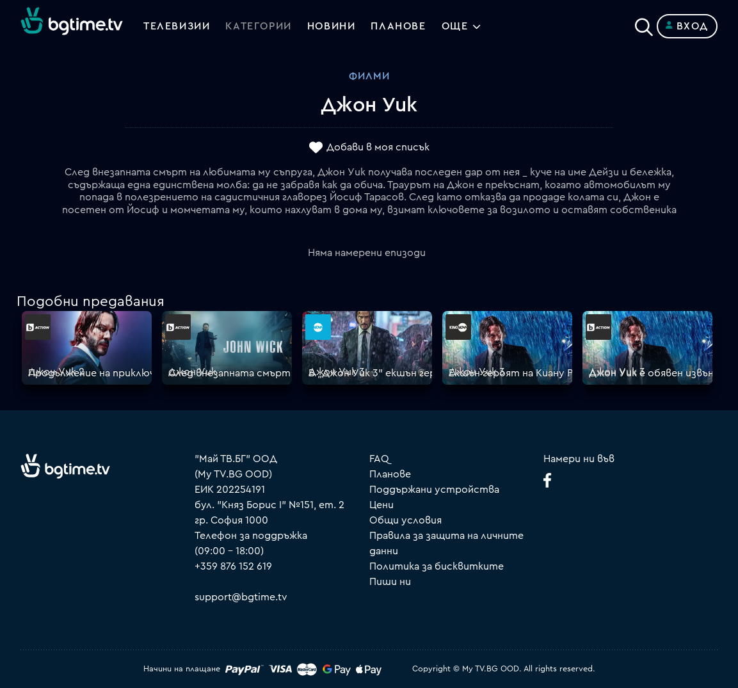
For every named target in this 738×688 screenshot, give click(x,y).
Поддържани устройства (434, 489)
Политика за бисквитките (436, 566)
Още (455, 26)
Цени (381, 505)
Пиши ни (390, 582)
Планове (390, 474)
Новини (331, 26)
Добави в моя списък (377, 148)
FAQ (379, 459)
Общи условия (405, 520)
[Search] (644, 23)
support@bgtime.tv (241, 597)
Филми (369, 76)
